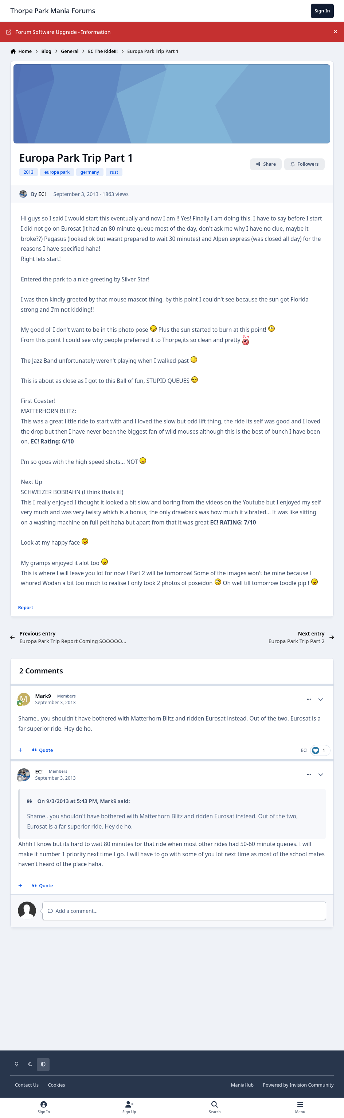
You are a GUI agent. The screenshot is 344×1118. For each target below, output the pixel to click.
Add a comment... (73, 910)
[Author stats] (321, 699)
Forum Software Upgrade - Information (58, 31)
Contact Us (27, 1085)
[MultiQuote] (20, 750)
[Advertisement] (171, 994)
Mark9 (43, 695)
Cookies (56, 1085)
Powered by (298, 1085)
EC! (42, 194)
